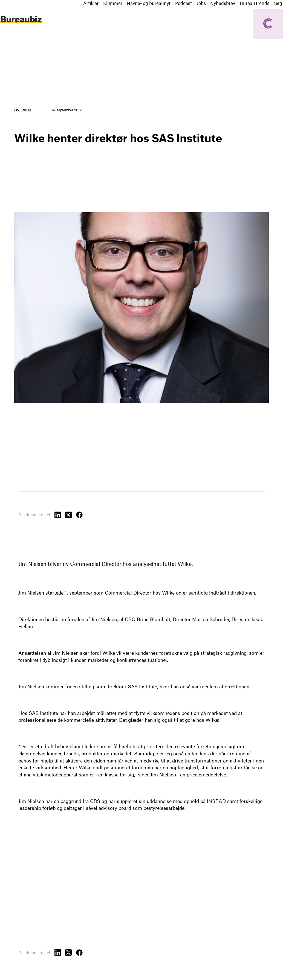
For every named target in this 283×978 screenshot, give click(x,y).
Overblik (23, 110)
